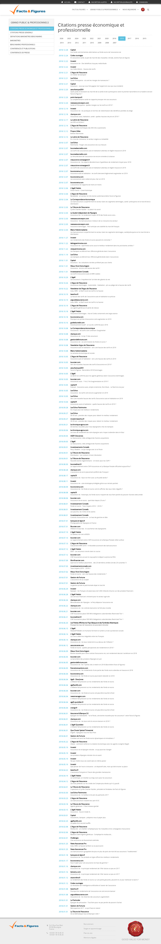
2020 (107, 38)
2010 (92, 43)
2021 (99, 38)
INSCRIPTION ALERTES (98, 2)
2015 (144, 38)
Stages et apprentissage (92, 929)
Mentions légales (90, 938)
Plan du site (88, 933)
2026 (61, 38)
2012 (77, 43)
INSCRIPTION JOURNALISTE (121, 2)
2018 (122, 38)
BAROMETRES (15, 41)
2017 (129, 38)
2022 (91, 38)
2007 (114, 43)
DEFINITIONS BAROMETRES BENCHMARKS (26, 37)
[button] (148, 10)
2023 (84, 38)
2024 (76, 38)
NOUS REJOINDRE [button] (130, 10)
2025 (69, 38)
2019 (114, 38)
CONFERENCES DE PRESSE (20, 53)
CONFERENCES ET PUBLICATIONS (22, 49)
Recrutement (88, 924)
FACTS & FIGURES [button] (80, 10)
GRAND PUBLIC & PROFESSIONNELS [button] (105, 10)
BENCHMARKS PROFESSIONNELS (22, 45)
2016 (137, 38)
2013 (69, 43)
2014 (62, 43)
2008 (107, 43)
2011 (84, 43)
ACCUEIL (65, 2)
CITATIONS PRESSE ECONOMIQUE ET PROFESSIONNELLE (31, 28)
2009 (99, 43)
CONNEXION (142, 2)
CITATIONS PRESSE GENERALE (21, 33)
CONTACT (79, 2)
